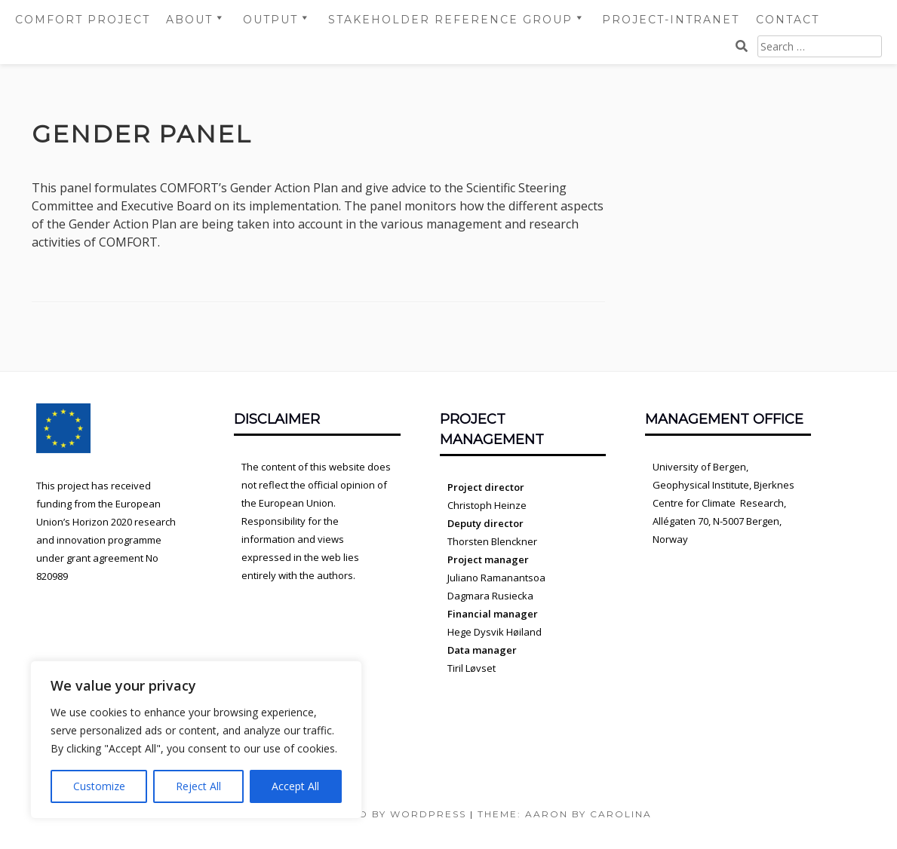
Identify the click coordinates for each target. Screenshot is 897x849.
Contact (787, 19)
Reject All (198, 786)
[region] (196, 740)
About (189, 19)
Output (270, 19)
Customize (99, 786)
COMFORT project (82, 19)
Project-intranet (670, 19)
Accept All (295, 786)
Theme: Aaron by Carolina (565, 814)
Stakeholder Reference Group (450, 19)
